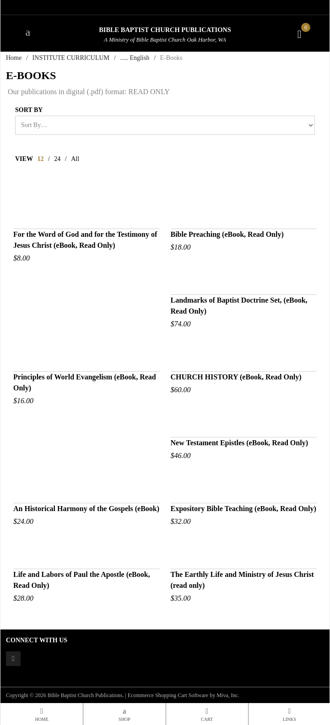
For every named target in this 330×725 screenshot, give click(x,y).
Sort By (29, 110)
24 (57, 158)
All (75, 158)
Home (14, 57)
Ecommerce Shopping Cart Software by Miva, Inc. (183, 695)
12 (40, 158)
